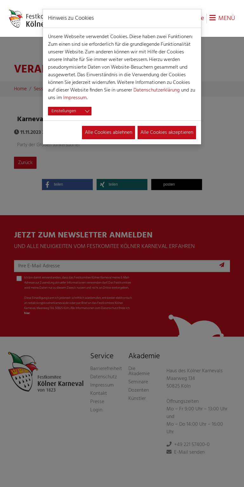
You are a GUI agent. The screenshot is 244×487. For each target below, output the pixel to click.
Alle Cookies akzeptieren (166, 132)
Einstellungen (63, 111)
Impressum (75, 98)
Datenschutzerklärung (156, 90)
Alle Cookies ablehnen (108, 132)
